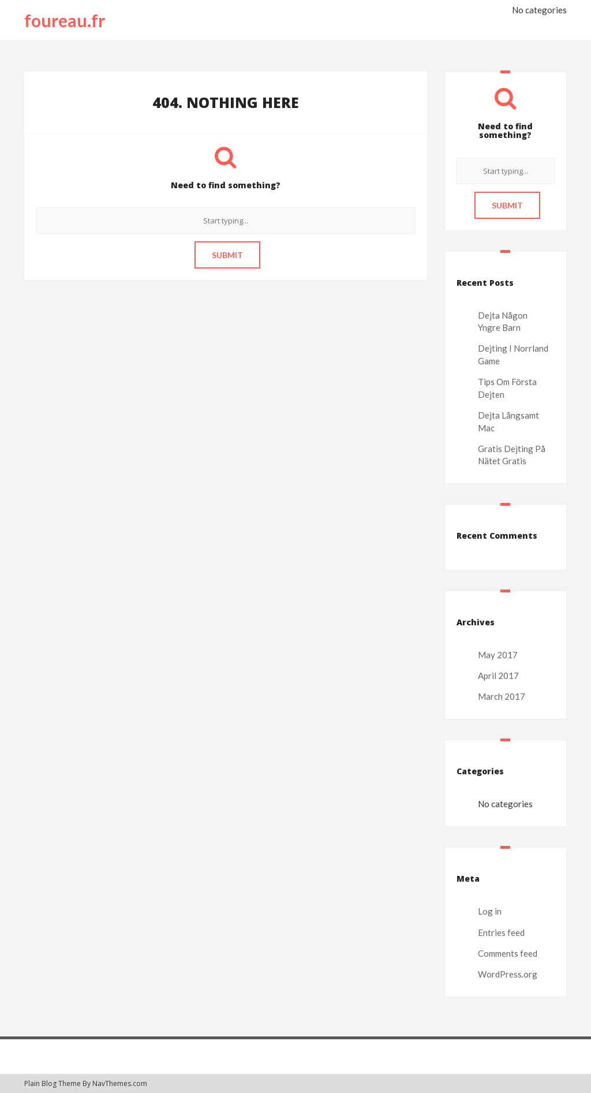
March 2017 (501, 696)
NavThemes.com (119, 1083)
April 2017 (498, 675)
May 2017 (498, 655)
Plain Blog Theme (52, 1083)
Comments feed (507, 953)
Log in (490, 911)
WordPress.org (507, 974)
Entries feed (501, 932)
